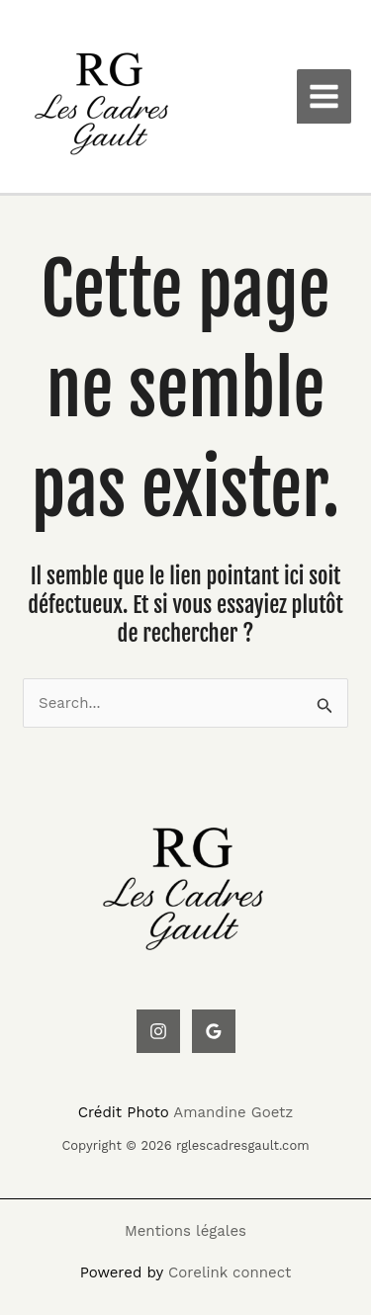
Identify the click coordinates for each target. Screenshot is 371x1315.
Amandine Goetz (233, 1112)
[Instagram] (158, 1031)
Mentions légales (185, 1231)
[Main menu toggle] (324, 97)
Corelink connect (229, 1272)
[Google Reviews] (213, 1031)
